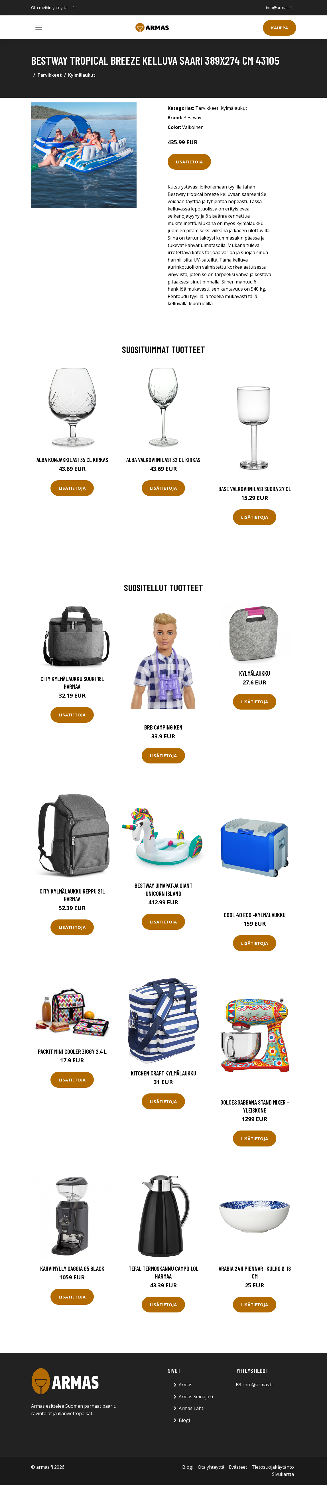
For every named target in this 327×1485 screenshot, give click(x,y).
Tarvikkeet (49, 75)
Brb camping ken (163, 727)
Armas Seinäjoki (196, 1396)
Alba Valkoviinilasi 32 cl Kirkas (163, 459)
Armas (185, 1384)
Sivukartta (283, 1474)
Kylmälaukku (254, 673)
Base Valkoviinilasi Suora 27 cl (254, 488)
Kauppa (279, 28)
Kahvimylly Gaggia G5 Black (72, 1268)
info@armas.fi (279, 7)
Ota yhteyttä (211, 1467)
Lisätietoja (189, 162)
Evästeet (238, 1467)
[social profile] (74, 7)
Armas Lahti (191, 1408)
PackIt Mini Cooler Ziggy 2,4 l (72, 1051)
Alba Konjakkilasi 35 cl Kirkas (72, 459)
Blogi (184, 1420)
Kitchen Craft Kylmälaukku (163, 1073)
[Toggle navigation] (38, 27)
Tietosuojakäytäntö (273, 1467)
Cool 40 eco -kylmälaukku (255, 914)
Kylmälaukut (82, 75)
